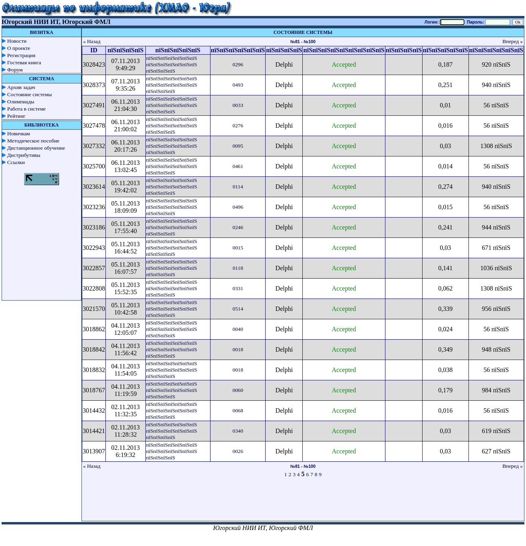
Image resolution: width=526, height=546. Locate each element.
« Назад (92, 41)
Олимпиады (20, 102)
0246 (237, 227)
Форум (15, 70)
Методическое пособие (33, 141)
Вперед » (512, 41)
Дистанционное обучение (36, 148)
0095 (237, 146)
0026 (237, 451)
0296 (237, 64)
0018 (237, 349)
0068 (237, 410)
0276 (237, 126)
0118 (237, 268)
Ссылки (16, 162)
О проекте (18, 48)
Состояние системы (29, 94)
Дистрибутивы (23, 155)
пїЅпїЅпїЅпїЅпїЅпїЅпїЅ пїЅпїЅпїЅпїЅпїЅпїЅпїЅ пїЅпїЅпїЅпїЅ (171, 64)
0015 (237, 248)
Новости (16, 41)
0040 (237, 329)
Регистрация (21, 55)
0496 (237, 207)
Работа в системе (26, 109)
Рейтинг (16, 116)
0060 (237, 390)
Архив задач (21, 87)
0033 (237, 105)
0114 (237, 187)
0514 (237, 309)
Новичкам (18, 133)
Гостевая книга (24, 62)
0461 (237, 166)
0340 (237, 431)
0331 (237, 288)
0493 (237, 85)
